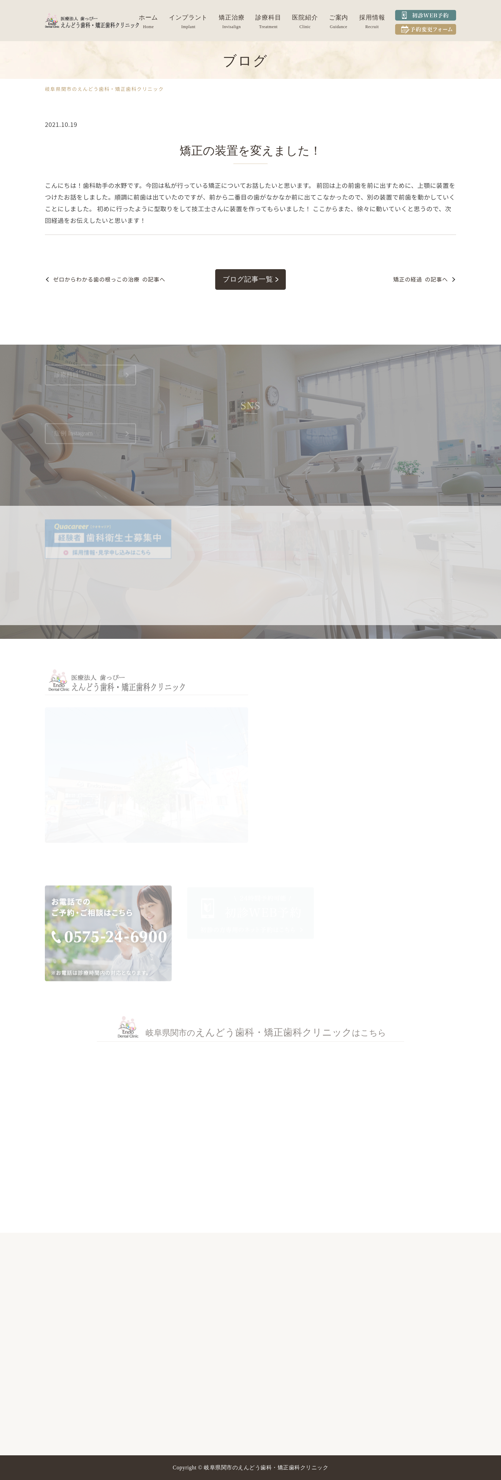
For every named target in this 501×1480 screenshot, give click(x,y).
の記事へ (109, 279)
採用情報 (372, 17)
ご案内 (339, 17)
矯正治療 (232, 17)
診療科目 (268, 17)
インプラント (188, 17)
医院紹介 (305, 17)
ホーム (148, 17)
